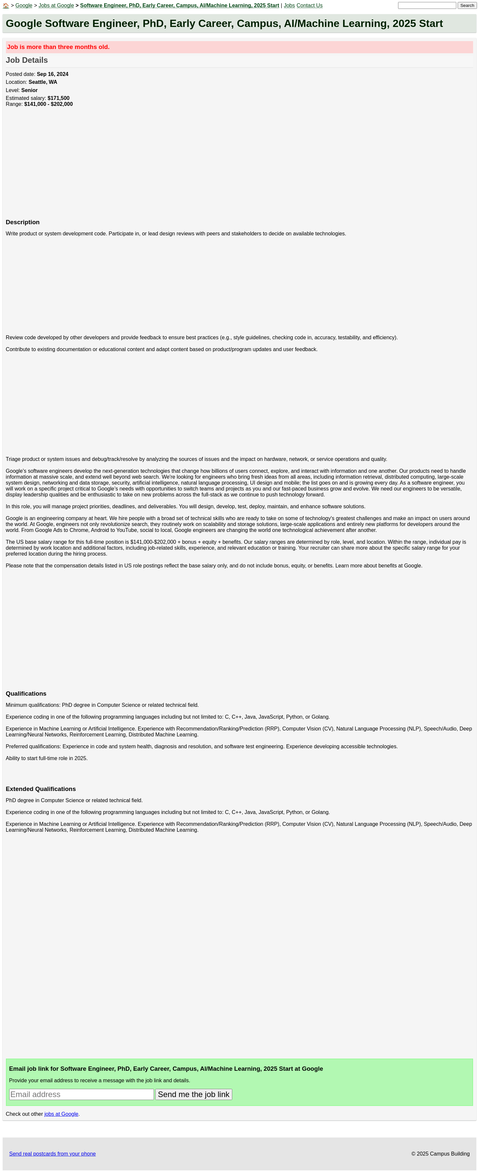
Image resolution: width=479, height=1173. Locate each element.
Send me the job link (193, 1094)
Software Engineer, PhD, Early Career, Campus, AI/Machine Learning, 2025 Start (179, 5)
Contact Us (310, 5)
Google (24, 5)
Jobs (289, 5)
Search (467, 5)
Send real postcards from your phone (52, 1154)
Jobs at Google (56, 5)
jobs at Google (61, 1114)
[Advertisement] (203, 167)
